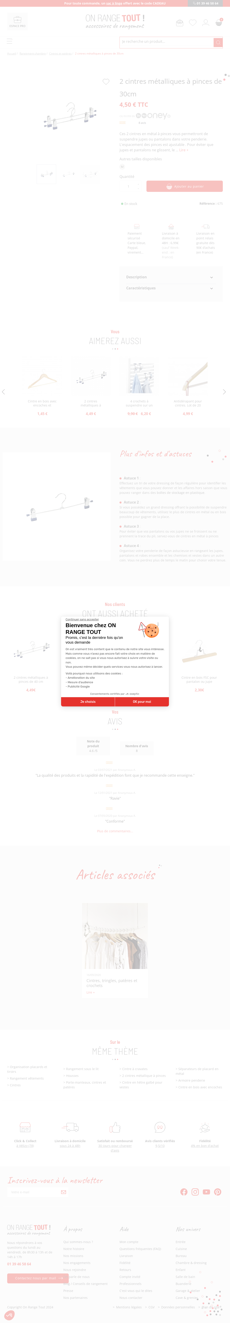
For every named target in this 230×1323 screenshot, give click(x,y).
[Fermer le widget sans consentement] (82, 619)
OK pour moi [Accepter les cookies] (142, 702)
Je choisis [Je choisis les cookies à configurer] (88, 702)
